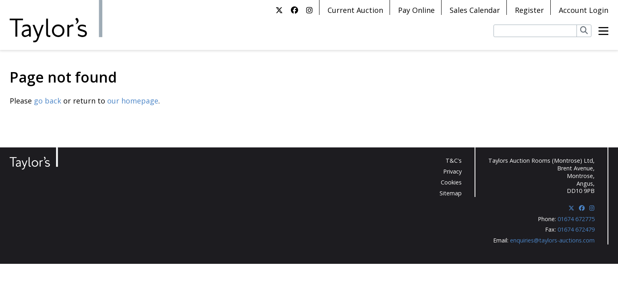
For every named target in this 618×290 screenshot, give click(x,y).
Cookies (451, 182)
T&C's (454, 160)
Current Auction (355, 10)
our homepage (132, 101)
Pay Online (416, 10)
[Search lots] (535, 31)
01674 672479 (576, 229)
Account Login (583, 10)
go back (47, 101)
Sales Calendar (475, 10)
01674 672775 (576, 219)
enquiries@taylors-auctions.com (552, 240)
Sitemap (451, 193)
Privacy (452, 171)
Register (529, 10)
